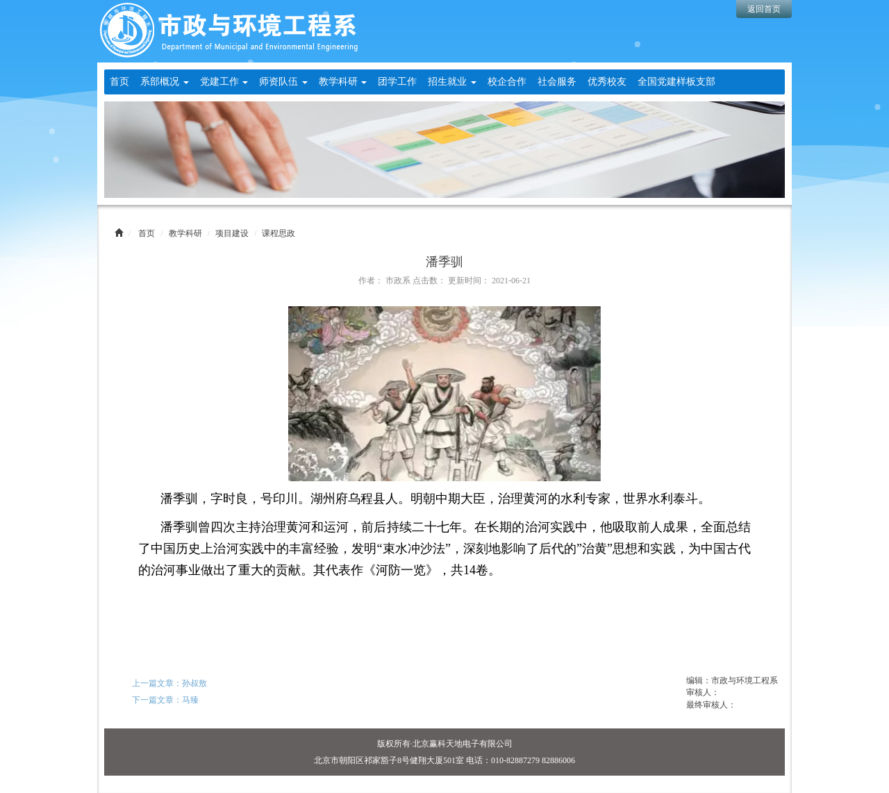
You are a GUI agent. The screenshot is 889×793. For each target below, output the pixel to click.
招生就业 (452, 81)
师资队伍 (283, 81)
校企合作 (507, 81)
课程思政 (278, 233)
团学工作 (397, 81)
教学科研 (343, 81)
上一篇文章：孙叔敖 (169, 683)
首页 (119, 81)
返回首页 (764, 9)
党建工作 (224, 81)
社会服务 (557, 81)
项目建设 (232, 233)
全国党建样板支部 (676, 81)
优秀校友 (607, 81)
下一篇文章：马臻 (165, 700)
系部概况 (164, 81)
